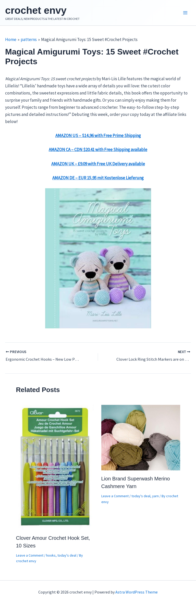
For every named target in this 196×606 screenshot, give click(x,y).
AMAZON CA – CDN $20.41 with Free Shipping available (98, 151)
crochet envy (39, 11)
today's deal (66, 556)
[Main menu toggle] (185, 13)
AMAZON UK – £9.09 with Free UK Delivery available (98, 165)
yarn (155, 497)
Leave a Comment (29, 556)
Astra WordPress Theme (136, 592)
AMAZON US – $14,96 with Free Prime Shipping (98, 137)
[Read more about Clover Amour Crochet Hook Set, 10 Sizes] (55, 468)
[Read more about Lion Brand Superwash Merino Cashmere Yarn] (140, 438)
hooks (51, 556)
